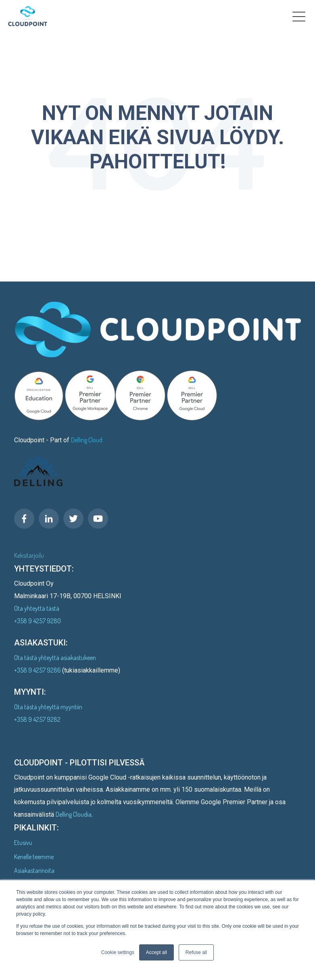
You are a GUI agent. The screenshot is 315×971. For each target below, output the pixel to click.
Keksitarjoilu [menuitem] (29, 555)
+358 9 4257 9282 (37, 719)
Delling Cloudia (74, 814)
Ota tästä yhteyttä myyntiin (48, 707)
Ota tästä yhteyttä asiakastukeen (55, 658)
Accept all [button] (156, 952)
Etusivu (23, 843)
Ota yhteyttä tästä (36, 608)
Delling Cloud (86, 440)
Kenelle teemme (34, 857)
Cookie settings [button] (117, 952)
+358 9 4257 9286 (38, 670)
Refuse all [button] (196, 952)
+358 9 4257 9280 (37, 621)
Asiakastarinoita (34, 870)
